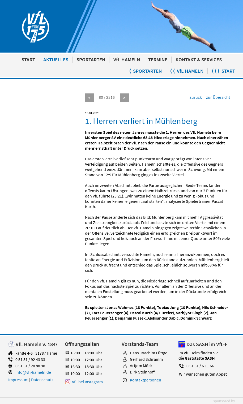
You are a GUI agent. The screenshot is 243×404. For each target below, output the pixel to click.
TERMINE (157, 60)
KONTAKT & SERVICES (199, 60)
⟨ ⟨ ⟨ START (223, 71)
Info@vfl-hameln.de (33, 372)
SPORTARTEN (90, 60)
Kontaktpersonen (145, 379)
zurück (196, 97)
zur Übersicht (218, 97)
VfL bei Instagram (87, 381)
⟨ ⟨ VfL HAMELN (186, 71)
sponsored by (224, 400)
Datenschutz (42, 379)
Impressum (18, 379)
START (28, 60)
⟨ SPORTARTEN (145, 71)
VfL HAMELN (126, 60)
